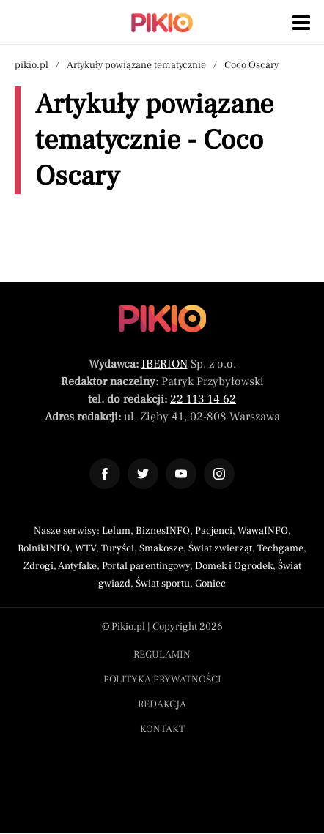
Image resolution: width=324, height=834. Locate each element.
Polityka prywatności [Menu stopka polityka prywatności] (162, 679)
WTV (85, 548)
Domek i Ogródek (234, 566)
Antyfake (77, 566)
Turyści (117, 548)
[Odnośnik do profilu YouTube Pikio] (181, 473)
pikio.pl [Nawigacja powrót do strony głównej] (31, 65)
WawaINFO (263, 530)
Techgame (280, 548)
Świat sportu (163, 583)
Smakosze (161, 548)
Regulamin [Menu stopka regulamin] (162, 654)
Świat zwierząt (220, 548)
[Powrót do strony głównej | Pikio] (162, 22)
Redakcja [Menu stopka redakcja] (162, 704)
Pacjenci (213, 530)
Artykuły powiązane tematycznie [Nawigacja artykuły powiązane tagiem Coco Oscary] (136, 65)
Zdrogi (38, 566)
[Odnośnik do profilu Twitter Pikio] (143, 473)
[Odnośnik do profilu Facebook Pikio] (104, 473)
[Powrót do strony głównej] (162, 318)
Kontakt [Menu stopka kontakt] (162, 729)
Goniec (210, 583)
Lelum (116, 530)
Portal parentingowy (146, 566)
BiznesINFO (163, 530)
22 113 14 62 (203, 399)
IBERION (164, 364)
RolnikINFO (44, 548)
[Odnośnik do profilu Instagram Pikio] (219, 473)
